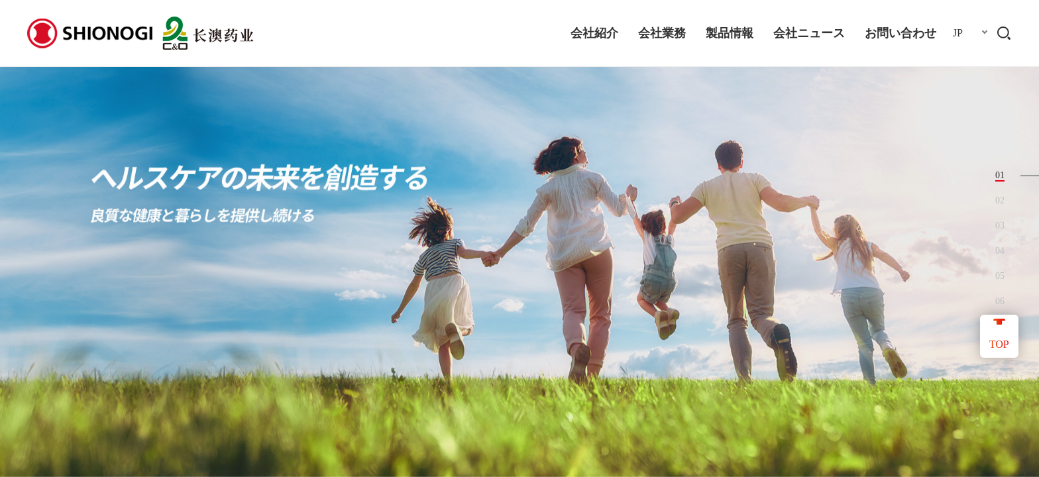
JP (958, 32)
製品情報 (729, 33)
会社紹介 (594, 33)
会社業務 (662, 33)
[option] (519, 238)
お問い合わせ (900, 33)
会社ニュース (809, 33)
